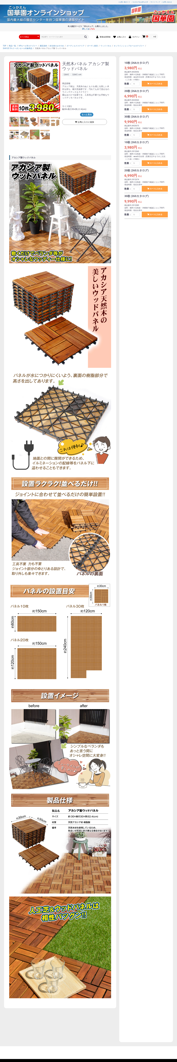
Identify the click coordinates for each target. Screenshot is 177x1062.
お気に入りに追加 (85, 122)
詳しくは (88, 29)
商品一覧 (12, 46)
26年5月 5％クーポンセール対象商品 (17, 48)
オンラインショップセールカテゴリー (129, 46)
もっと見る (87, 114)
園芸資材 (43, 46)
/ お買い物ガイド (124, 2)
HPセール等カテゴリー (28, 46)
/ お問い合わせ (167, 2)
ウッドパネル (106, 46)
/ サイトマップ (155, 2)
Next (57, 87)
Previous (12, 89)
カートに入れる (155, 84)
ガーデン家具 (92, 46)
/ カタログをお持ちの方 (140, 2)
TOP (4, 46)
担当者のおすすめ (57, 46)
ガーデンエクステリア (75, 46)
